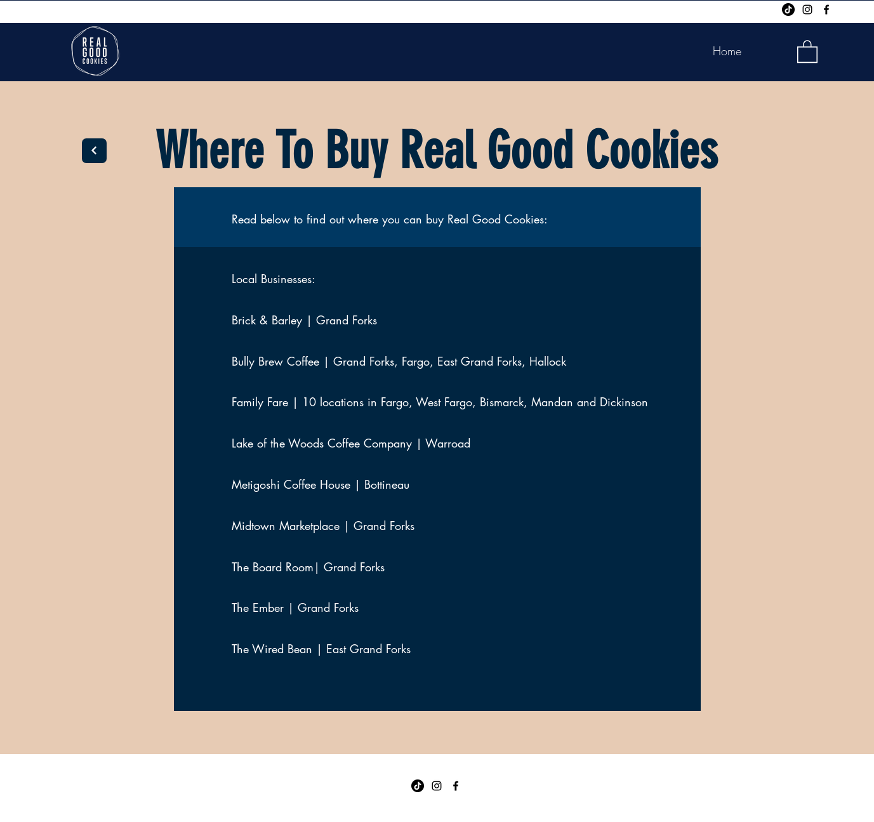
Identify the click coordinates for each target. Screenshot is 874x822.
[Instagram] (807, 9)
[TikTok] (788, 9)
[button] (807, 51)
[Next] (94, 150)
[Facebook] (826, 9)
